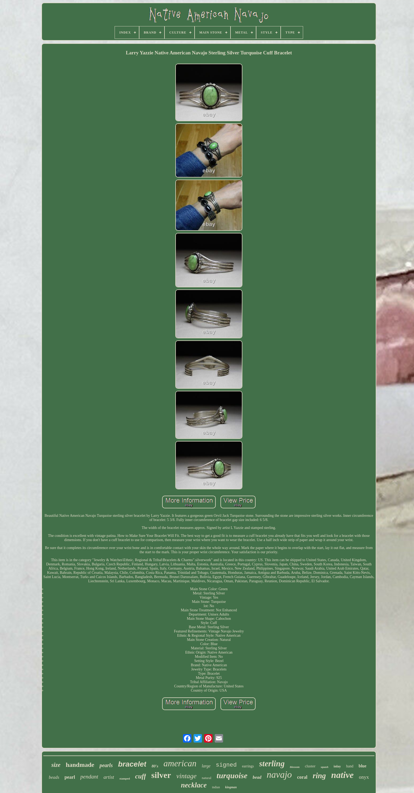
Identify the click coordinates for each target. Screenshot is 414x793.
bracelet (132, 764)
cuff (140, 776)
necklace (193, 785)
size (55, 765)
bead (257, 777)
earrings (248, 766)
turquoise (232, 775)
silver (161, 775)
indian (216, 787)
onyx (364, 777)
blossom (295, 766)
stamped (124, 778)
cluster (310, 766)
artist (108, 777)
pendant (89, 776)
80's (155, 766)
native (342, 775)
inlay (337, 766)
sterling (272, 763)
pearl (69, 777)
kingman (231, 787)
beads (54, 777)
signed (226, 765)
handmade (80, 764)
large (206, 766)
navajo (279, 774)
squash (324, 767)
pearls (106, 765)
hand (349, 766)
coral (302, 777)
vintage (186, 776)
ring (319, 775)
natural (206, 778)
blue (362, 766)
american (179, 763)
